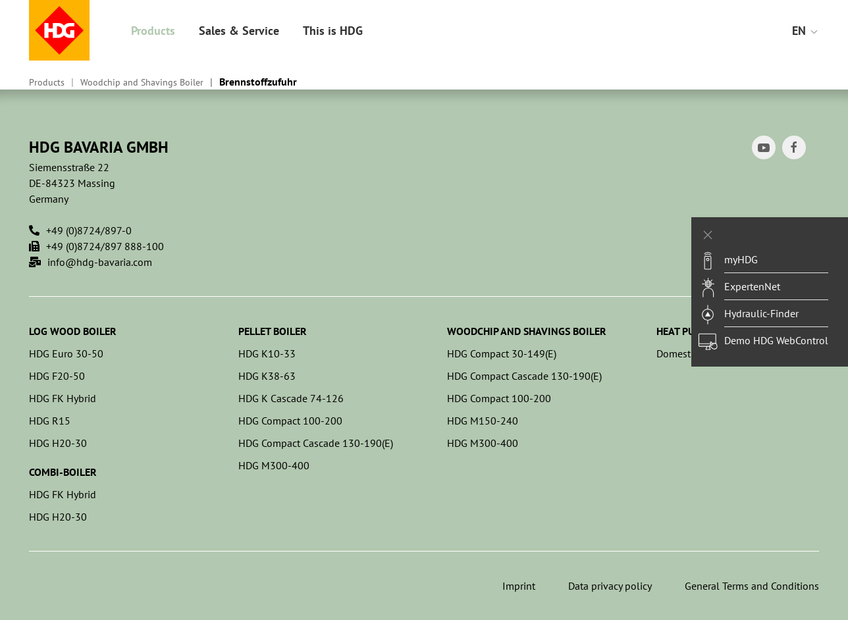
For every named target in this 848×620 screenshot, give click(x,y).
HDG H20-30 (58, 443)
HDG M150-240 (482, 420)
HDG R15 (49, 420)
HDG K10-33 (267, 353)
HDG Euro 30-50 (66, 353)
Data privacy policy (610, 585)
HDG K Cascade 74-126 (291, 398)
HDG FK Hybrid (62, 398)
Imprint (518, 585)
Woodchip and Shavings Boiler (141, 82)
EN (805, 30)
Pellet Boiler (272, 331)
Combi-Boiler (63, 471)
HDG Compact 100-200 (290, 420)
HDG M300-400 (273, 465)
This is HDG (333, 30)
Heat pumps (685, 331)
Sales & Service (239, 30)
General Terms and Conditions (752, 585)
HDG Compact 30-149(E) (501, 353)
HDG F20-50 (57, 375)
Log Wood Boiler (73, 331)
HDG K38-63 (267, 375)
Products (153, 30)
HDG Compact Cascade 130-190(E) (315, 443)
